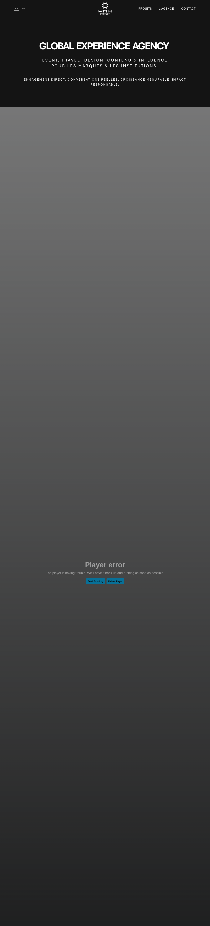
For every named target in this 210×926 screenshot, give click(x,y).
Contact (188, 9)
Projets (145, 9)
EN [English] (23, 8)
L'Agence (166, 9)
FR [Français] (16, 8)
